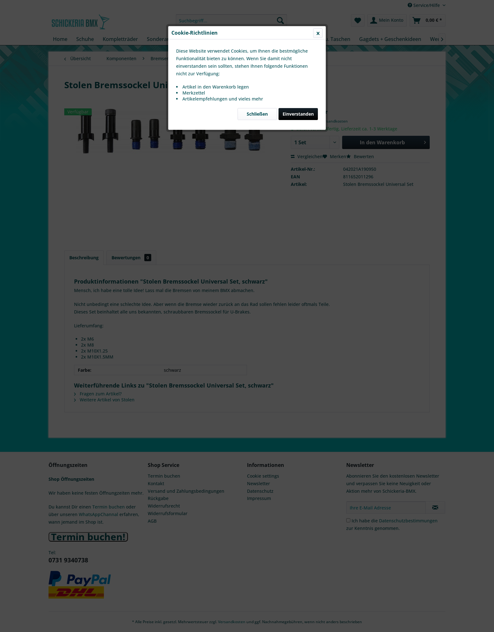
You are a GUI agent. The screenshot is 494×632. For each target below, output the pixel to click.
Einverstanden (298, 149)
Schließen (257, 149)
